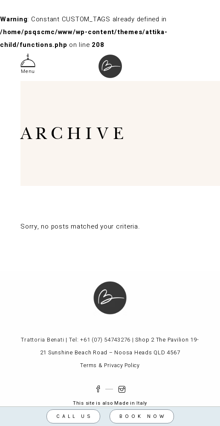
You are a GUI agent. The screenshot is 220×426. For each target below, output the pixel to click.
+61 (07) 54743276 (105, 340)
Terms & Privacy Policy (110, 365)
